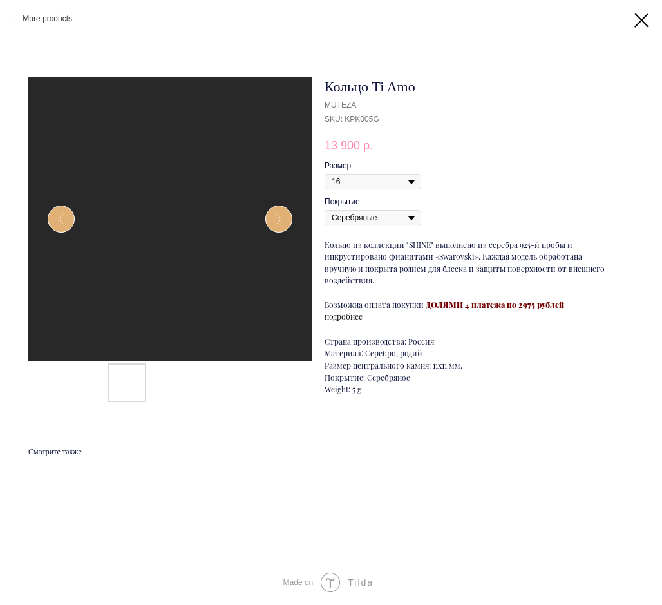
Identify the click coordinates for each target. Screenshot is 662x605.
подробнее (344, 316)
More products (47, 18)
